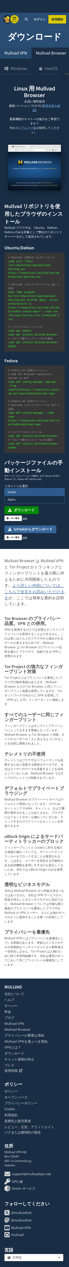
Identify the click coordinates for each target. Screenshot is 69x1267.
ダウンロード (21, 510)
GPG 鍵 (13, 1181)
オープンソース (16, 1097)
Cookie (9, 1109)
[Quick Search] (26, 19)
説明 (25, 518)
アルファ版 (28, 128)
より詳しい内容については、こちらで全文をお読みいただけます (34, 591)
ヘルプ (9, 999)
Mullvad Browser (17, 1029)
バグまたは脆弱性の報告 (22, 1132)
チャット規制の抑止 (19, 1059)
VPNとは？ (12, 1047)
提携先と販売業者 (17, 1121)
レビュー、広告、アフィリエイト (29, 1127)
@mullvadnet (17, 1213)
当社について (14, 994)
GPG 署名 (13, 518)
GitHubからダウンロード (33, 529)
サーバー (11, 1006)
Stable (12, 492)
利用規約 (11, 1115)
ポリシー (11, 1091)
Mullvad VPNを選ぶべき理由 (25, 1041)
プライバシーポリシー (21, 1103)
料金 (7, 1011)
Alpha (11, 500)
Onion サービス (20, 1188)
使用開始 (57, 19)
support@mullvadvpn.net (27, 1174)
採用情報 (13, 1070)
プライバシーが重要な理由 (24, 1035)
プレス (9, 1065)
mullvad (14, 1235)
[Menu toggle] (14, 19)
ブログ (9, 1017)
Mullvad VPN (15, 53)
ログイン (39, 19)
